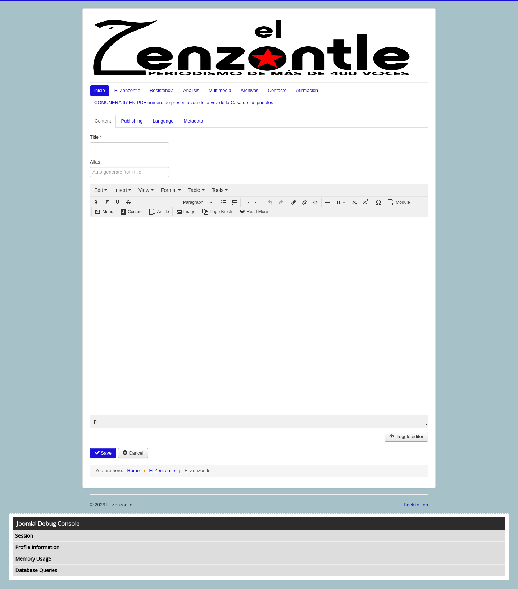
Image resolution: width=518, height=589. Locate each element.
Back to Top (416, 504)
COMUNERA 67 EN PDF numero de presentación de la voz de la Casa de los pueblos (183, 102)
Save (103, 453)
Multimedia (220, 90)
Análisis (191, 90)
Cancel (133, 453)
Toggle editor (406, 436)
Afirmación (307, 90)
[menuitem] (100, 190)
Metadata (193, 121)
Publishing (132, 121)
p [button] (95, 421)
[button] (96, 202)
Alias (95, 162)
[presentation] (100, 190)
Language (163, 121)
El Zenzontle (127, 90)
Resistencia (162, 90)
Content (103, 121)
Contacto (277, 90)
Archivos (250, 90)
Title (96, 137)
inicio (99, 90)
